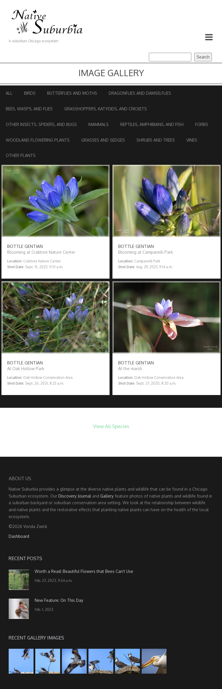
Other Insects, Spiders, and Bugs (41, 124)
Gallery (107, 496)
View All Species (111, 426)
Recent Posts (25, 558)
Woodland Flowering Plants (38, 140)
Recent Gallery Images (36, 638)
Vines (191, 140)
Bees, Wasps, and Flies (29, 108)
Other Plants (21, 155)
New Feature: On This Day (59, 600)
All (9, 93)
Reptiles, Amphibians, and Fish (152, 124)
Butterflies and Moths (72, 93)
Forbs (201, 124)
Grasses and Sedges (103, 140)
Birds (30, 93)
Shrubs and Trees (155, 140)
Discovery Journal (74, 496)
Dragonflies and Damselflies (140, 93)
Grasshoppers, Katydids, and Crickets (105, 108)
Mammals (98, 124)
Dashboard (19, 536)
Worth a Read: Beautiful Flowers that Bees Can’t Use (84, 571)
